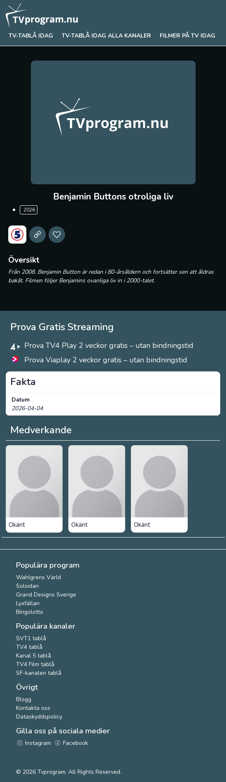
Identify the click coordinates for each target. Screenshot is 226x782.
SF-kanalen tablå (38, 673)
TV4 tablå (29, 647)
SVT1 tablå (31, 638)
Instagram (33, 743)
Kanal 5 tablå (33, 656)
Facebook (71, 743)
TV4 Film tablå (35, 664)
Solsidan (27, 586)
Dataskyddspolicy (39, 717)
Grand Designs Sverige (46, 595)
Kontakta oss (33, 708)
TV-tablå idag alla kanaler (106, 36)
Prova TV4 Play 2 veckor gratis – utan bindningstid (108, 345)
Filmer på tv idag (187, 36)
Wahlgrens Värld (38, 577)
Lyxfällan (28, 603)
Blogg (23, 699)
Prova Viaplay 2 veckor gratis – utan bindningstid (105, 360)
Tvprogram (51, 772)
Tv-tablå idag (31, 36)
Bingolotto (29, 612)
